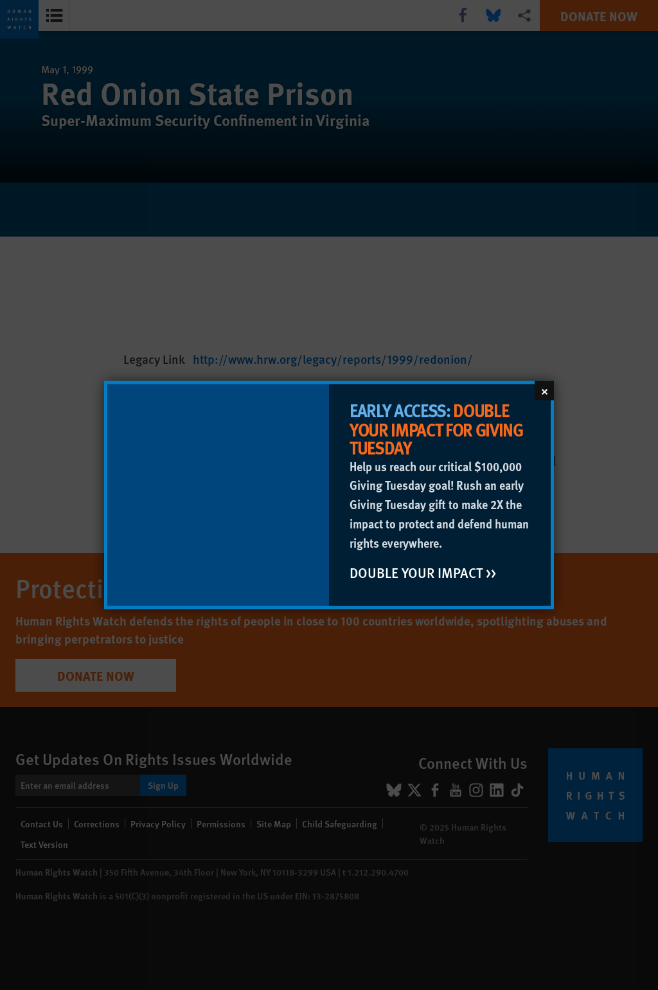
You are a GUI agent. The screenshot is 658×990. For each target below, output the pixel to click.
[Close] (544, 391)
